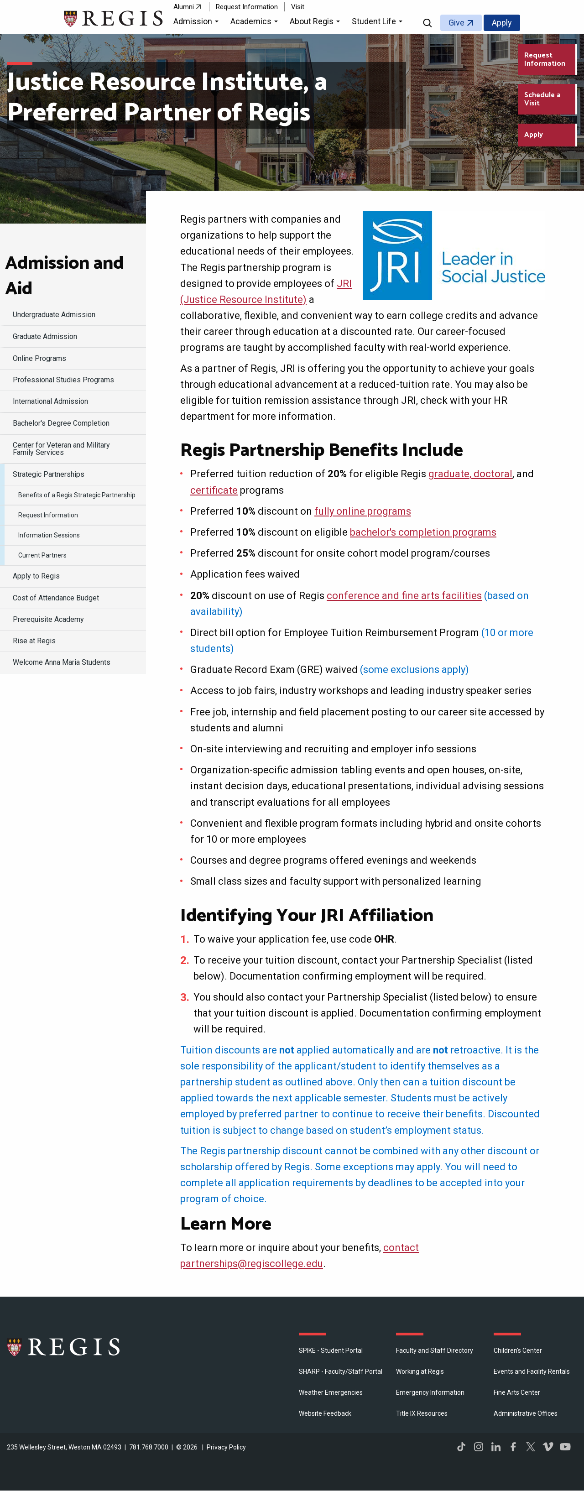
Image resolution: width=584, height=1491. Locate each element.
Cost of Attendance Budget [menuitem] (56, 598)
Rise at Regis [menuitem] (34, 640)
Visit (297, 7)
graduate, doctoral (470, 474)
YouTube (565, 1446)
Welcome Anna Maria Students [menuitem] (61, 662)
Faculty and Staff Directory (434, 1350)
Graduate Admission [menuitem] (45, 336)
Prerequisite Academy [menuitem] (48, 619)
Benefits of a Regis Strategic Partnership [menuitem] (77, 495)
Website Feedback (325, 1413)
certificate (214, 490)
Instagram (478, 1446)
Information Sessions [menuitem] (49, 535)
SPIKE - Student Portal (331, 1350)
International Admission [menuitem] (50, 401)
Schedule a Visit (542, 99)
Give (456, 22)
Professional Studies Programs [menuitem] (63, 379)
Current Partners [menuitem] (42, 555)
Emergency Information (430, 1392)
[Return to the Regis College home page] (114, 17)
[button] (197, 22)
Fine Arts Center (517, 1392)
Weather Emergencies (331, 1392)
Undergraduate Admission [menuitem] (54, 314)
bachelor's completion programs (423, 532)
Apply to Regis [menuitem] (36, 576)
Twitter (530, 1446)
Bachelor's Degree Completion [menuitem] (61, 423)
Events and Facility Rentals (532, 1371)
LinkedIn (495, 1446)
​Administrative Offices (526, 1413)
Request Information (247, 7)
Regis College (64, 1347)
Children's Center (518, 1350)
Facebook (513, 1446)
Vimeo (547, 1446)
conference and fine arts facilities (404, 595)
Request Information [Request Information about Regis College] (544, 59)
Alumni (183, 7)
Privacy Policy (226, 1447)
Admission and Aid (64, 276)
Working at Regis (420, 1371)
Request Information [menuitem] (48, 515)
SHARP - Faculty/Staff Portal (340, 1371)
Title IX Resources (422, 1413)
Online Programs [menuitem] (39, 358)
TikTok (461, 1446)
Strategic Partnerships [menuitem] (48, 474)
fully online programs (362, 511)
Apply (502, 22)
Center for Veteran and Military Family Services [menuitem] (61, 449)
